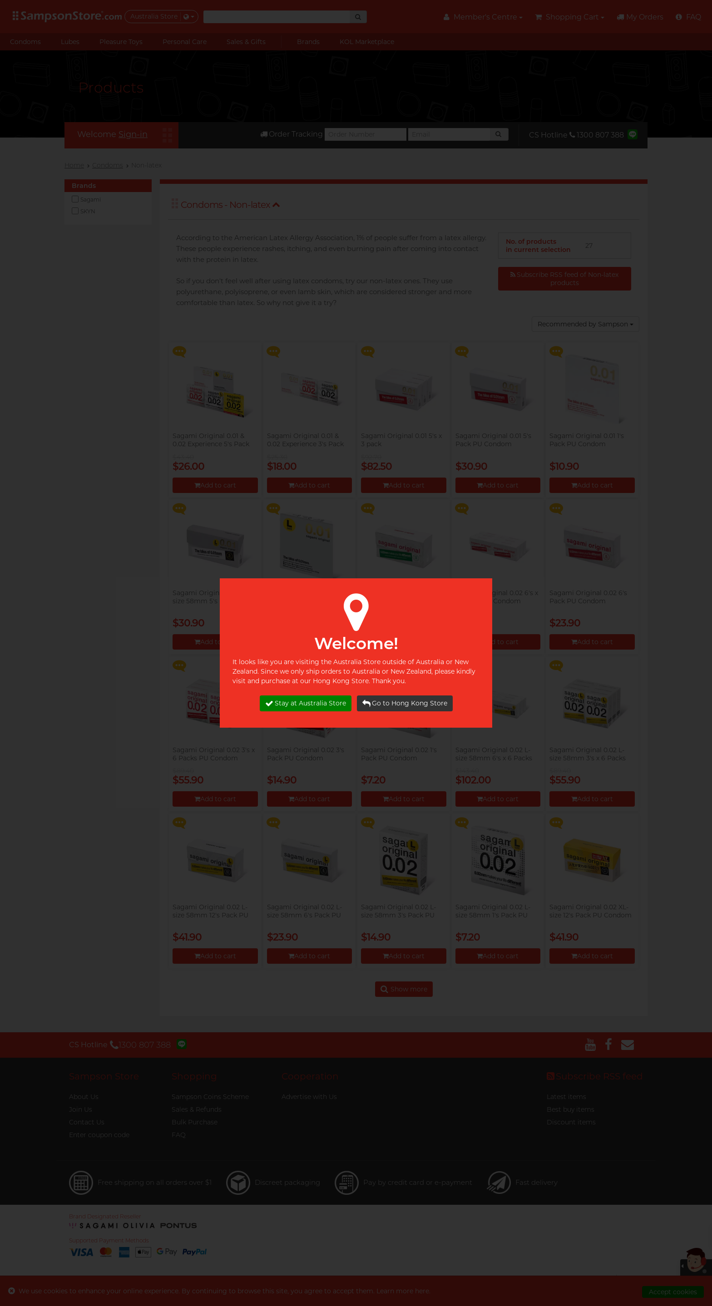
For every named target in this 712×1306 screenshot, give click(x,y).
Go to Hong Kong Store (404, 703)
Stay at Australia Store (305, 703)
